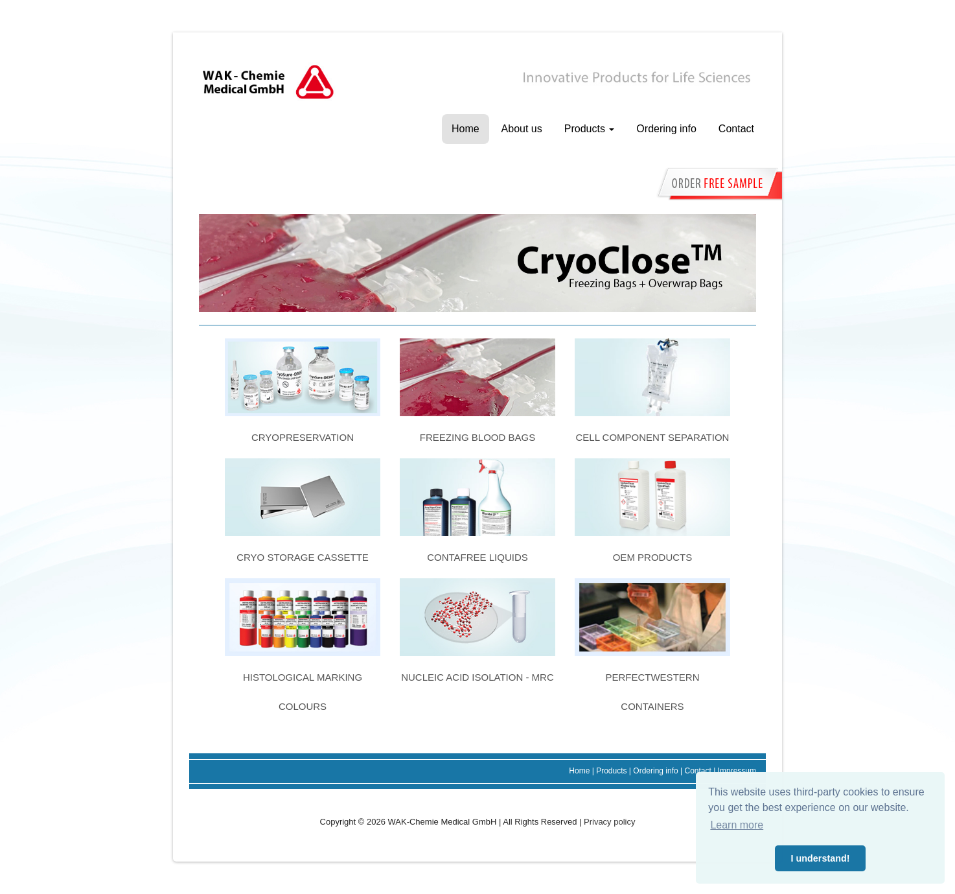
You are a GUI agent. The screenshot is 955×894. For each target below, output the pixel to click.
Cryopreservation (302, 437)
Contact (736, 128)
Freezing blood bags (477, 437)
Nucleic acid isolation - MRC (477, 677)
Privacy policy (609, 822)
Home (465, 128)
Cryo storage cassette (302, 557)
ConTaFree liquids (477, 557)
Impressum (737, 770)
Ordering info (666, 128)
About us (521, 128)
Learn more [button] (736, 824)
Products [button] (589, 128)
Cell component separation (652, 437)
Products (611, 770)
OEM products (653, 557)
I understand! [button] (819, 858)
